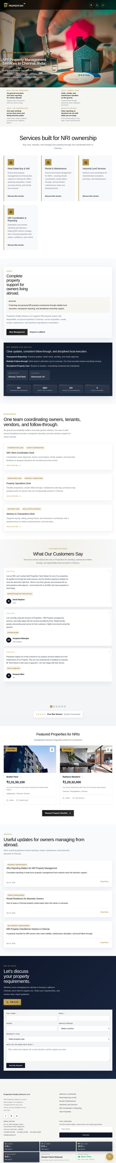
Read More (104, 881)
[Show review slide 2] (54, 707)
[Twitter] (11, 1116)
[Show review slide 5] (62, 707)
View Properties (65, 1112)
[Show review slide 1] (51, 707)
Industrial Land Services (68, 1105)
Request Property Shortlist (58, 813)
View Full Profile (13, 465)
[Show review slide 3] (56, 707)
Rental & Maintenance (67, 1101)
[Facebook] (6, 1116)
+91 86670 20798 (9, 1132)
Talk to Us (12, 1002)
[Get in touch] (109, 1156)
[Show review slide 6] (65, 707)
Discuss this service (16, 196)
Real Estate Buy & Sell (67, 1097)
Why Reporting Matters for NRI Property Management (31, 868)
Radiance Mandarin (73, 777)
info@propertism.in (10, 1135)
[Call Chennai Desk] (97, 5)
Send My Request (15, 1065)
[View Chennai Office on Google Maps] (91, 5)
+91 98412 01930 (22, 1132)
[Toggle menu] (109, 5)
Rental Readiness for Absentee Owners (25, 898)
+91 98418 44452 (35, 1132)
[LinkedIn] (16, 1116)
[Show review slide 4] (59, 707)
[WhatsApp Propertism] (103, 5)
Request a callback (37, 332)
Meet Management (17, 332)
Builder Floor (13, 777)
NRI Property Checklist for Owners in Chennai (28, 929)
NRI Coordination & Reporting (70, 1108)
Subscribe (85, 1135)
